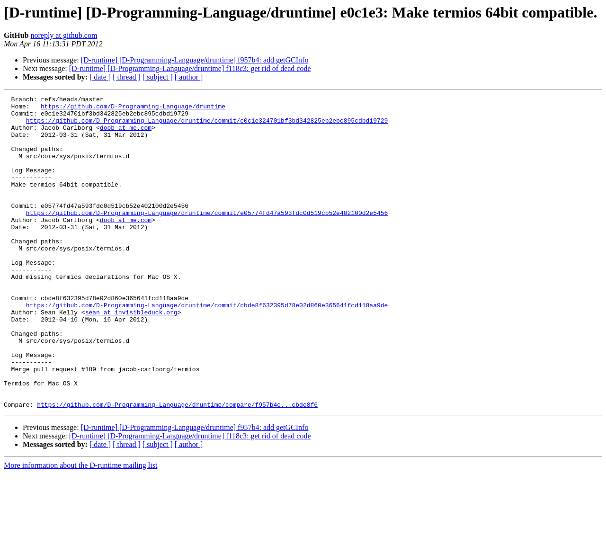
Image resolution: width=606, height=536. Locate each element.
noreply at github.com (63, 35)
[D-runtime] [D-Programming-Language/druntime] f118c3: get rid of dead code (190, 68)
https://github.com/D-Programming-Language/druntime (133, 109)
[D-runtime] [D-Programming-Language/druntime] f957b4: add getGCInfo (195, 60)
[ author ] (189, 77)
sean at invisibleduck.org (131, 356)
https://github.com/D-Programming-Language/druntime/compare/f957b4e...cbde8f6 (177, 467)
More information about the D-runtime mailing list (80, 528)
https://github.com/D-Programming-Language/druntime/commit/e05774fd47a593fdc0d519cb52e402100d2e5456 (207, 236)
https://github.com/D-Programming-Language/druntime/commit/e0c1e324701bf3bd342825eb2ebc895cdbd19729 (207, 126)
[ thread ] (127, 77)
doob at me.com (126, 134)
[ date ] (100, 77)
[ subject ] (158, 77)
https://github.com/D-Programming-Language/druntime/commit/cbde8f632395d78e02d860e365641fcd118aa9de (207, 347)
